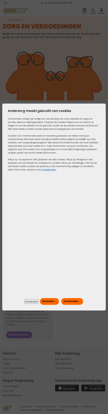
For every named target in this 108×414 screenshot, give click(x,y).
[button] (31, 301)
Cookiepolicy (49, 169)
